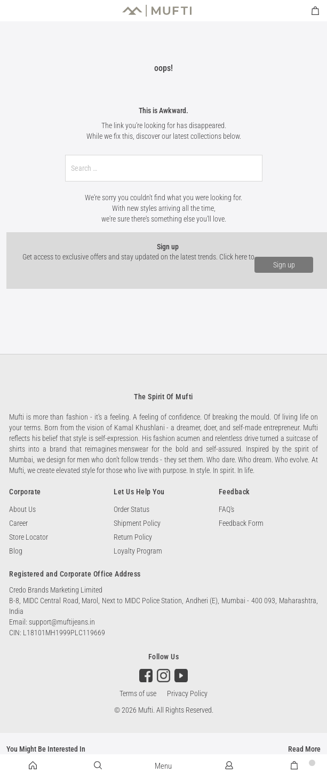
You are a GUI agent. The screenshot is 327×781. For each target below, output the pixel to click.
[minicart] (315, 10)
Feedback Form (241, 523)
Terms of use (137, 693)
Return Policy (133, 537)
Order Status (131, 509)
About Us (22, 509)
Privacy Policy (187, 693)
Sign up (284, 265)
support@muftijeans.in (62, 622)
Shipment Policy (137, 523)
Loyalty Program (138, 551)
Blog (15, 551)
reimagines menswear (116, 449)
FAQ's (226, 509)
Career (18, 523)
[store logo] (157, 11)
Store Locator (28, 537)
